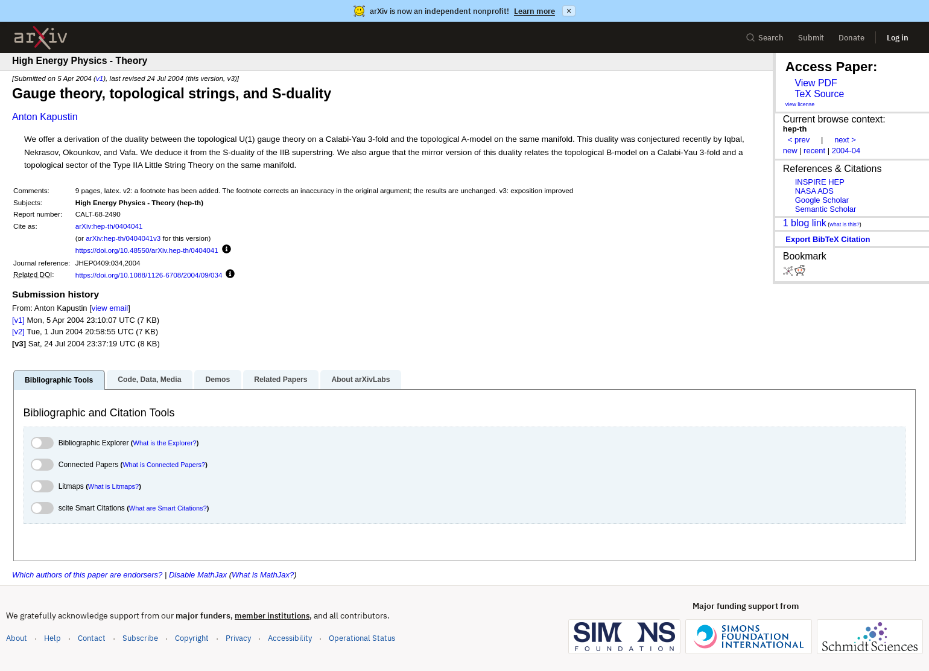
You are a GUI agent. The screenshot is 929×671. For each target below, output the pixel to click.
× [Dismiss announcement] (568, 11)
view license (800, 104)
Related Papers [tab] (280, 379)
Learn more (534, 11)
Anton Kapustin (45, 117)
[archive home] (40, 37)
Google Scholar (822, 200)
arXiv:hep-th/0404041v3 (123, 238)
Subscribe (140, 638)
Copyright (192, 638)
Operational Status (362, 637)
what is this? (844, 224)
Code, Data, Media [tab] (149, 379)
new (790, 150)
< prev (799, 139)
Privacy (238, 638)
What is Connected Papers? (163, 464)
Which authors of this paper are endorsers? (87, 574)
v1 (99, 78)
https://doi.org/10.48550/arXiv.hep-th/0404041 (146, 250)
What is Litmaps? (113, 486)
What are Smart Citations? (168, 508)
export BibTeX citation (827, 239)
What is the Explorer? (165, 443)
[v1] (18, 320)
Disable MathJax (198, 574)
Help (52, 638)
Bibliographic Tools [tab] (59, 380)
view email (110, 308)
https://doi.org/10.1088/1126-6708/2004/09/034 (149, 275)
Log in (897, 38)
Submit (811, 38)
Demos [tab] (217, 379)
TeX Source (819, 94)
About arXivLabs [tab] (360, 379)
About (16, 638)
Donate (851, 38)
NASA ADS (814, 191)
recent (814, 150)
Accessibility (290, 638)
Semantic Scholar (826, 209)
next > (845, 139)
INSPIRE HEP (820, 181)
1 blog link (804, 223)
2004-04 (846, 150)
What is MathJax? (263, 574)
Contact (92, 638)
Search (765, 38)
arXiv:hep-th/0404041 (109, 226)
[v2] (18, 331)
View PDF (815, 83)
